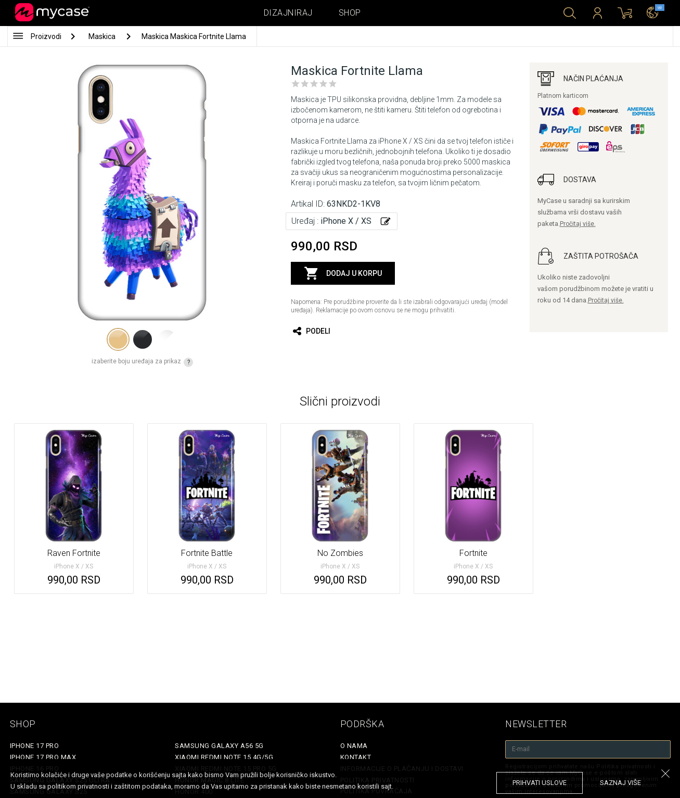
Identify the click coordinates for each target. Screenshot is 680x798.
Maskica (102, 36)
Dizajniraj (288, 13)
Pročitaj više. (578, 223)
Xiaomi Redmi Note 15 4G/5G (224, 757)
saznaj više (620, 783)
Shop (350, 13)
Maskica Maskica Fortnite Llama (194, 36)
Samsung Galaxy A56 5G (219, 746)
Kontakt (355, 757)
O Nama (354, 746)
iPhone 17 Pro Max (43, 757)
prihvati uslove (539, 783)
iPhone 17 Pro (34, 746)
